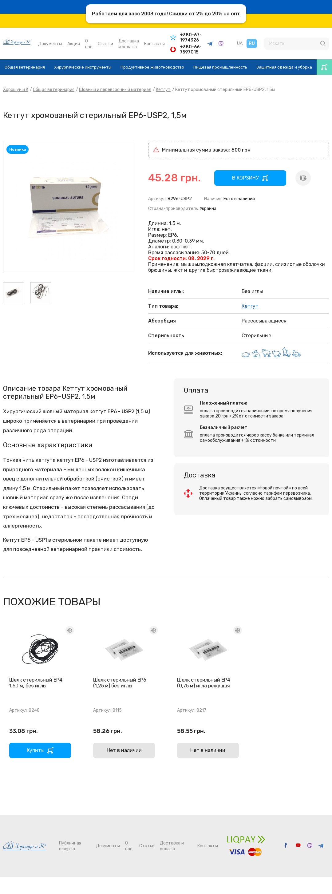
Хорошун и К (15, 89)
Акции (73, 43)
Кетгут (163, 89)
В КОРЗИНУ (245, 178)
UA (240, 43)
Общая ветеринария (25, 67)
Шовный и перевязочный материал (115, 89)
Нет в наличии (124, 750)
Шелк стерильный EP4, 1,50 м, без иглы (36, 683)
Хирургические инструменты (82, 67)
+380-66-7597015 (191, 49)
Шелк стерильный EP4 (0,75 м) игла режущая (203, 683)
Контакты (154, 43)
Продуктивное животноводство (152, 67)
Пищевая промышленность (220, 67)
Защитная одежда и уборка (284, 67)
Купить (35, 750)
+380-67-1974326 (191, 37)
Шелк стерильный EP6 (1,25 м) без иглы (119, 683)
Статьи (105, 43)
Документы (50, 43)
